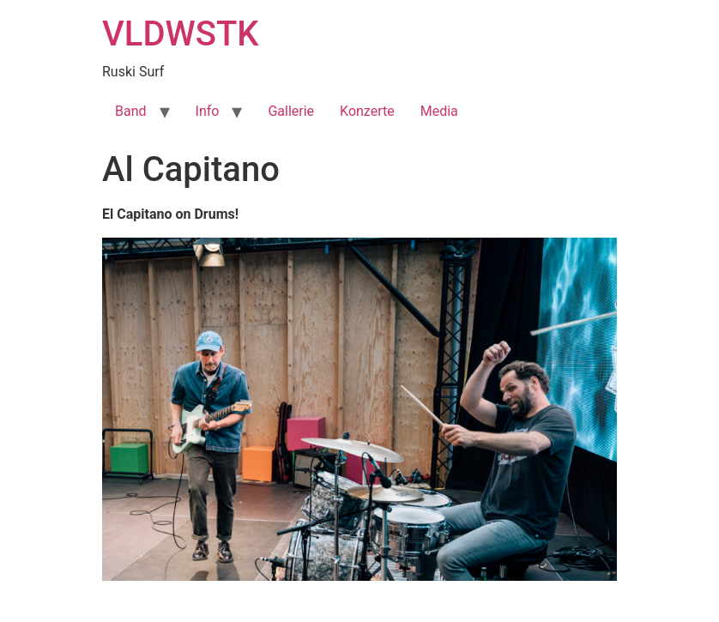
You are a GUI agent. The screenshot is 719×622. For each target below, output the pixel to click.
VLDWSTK (180, 34)
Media (439, 111)
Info (208, 111)
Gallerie (291, 111)
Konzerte (367, 111)
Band (131, 111)
